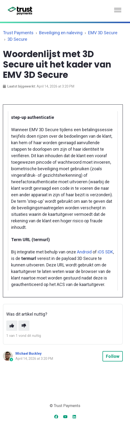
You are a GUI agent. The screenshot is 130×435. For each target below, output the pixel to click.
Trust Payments (18, 32)
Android (84, 251)
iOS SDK (105, 251)
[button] (118, 9)
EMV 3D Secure (102, 32)
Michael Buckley (28, 353)
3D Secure (17, 39)
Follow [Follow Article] (112, 356)
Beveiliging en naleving (60, 32)
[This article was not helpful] (23, 325)
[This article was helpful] (11, 325)
